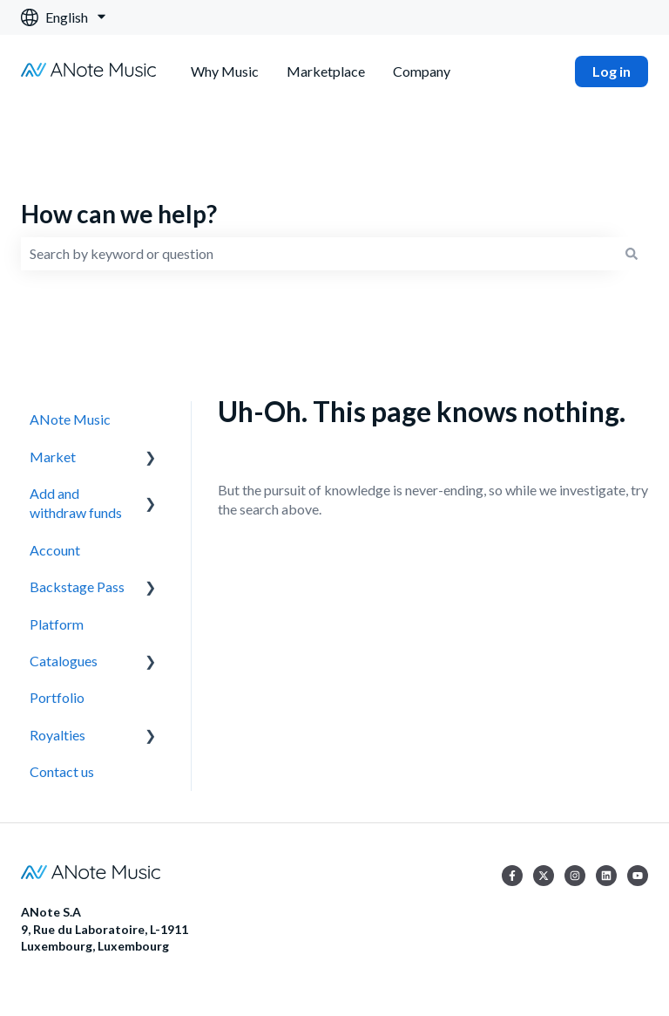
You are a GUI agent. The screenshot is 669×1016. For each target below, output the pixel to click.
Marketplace (326, 71)
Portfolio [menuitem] (57, 697)
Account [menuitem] (55, 550)
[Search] (631, 253)
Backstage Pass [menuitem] (77, 586)
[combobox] (318, 253)
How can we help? (119, 213)
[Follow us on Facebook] (512, 875)
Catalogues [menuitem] (64, 660)
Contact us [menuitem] (62, 771)
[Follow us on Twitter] (543, 875)
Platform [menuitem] (57, 624)
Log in (611, 71)
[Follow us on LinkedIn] (606, 875)
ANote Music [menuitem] (70, 419)
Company (421, 71)
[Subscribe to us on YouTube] (637, 875)
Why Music (225, 71)
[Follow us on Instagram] (574, 875)
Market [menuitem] (53, 456)
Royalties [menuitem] (57, 734)
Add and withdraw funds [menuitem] (76, 503)
